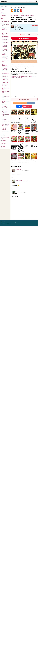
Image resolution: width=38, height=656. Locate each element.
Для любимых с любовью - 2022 (4, 104)
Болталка (2, 9)
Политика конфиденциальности (6, 223)
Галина (16, 191)
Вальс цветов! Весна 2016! (5, 89)
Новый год (2, 138)
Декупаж (1, 18)
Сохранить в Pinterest (27, 106)
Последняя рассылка (20, 222)
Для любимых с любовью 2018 (4, 112)
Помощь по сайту (13, 222)
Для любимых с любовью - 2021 (4, 107)
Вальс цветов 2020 (5, 39)
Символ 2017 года (5, 84)
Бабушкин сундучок (3, 6)
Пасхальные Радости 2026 (5, 71)
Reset (29, 34)
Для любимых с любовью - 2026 (4, 69)
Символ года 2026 (5, 66)
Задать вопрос (8, 222)
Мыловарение (2, 134)
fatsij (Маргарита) (18, 180)
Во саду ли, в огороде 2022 (5, 92)
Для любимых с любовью (4, 110)
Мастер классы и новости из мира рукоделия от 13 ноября (22, 15)
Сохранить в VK (31, 102)
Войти (26, 1)
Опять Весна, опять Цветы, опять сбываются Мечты (5, 122)
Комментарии (16, 3)
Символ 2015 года (5, 87)
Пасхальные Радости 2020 (5, 34)
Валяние (1, 12)
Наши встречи (2, 135)
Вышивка (1, 10)
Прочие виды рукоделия (4, 141)
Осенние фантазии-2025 (4, 65)
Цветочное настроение (4, 129)
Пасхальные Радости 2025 (5, 61)
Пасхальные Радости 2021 (5, 32)
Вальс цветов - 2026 (5, 73)
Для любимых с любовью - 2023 (4, 46)
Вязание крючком (3, 15)
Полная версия (3, 221)
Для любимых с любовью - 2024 (4, 50)
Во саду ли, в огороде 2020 (5, 97)
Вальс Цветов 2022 (5, 36)
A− (18, 34)
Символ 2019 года (5, 81)
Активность (9, 3)
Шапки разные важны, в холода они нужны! (5, 125)
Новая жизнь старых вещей (4, 137)
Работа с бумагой (3, 143)
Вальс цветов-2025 (5, 62)
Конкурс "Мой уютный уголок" (5, 115)
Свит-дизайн (2, 146)
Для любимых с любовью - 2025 (4, 58)
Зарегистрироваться (31, 1)
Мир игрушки (2, 132)
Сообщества (3, 3)
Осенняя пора (4, 119)
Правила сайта (3, 222)
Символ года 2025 (5, 56)
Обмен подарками (3, 140)
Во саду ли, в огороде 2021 (5, 94)
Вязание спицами (3, 13)
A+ (25, 34)
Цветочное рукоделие (5, 131)
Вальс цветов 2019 (5, 40)
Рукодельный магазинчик (4, 144)
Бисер (1, 7)
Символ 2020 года (5, 79)
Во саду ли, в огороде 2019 (5, 99)
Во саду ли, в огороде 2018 (5, 102)
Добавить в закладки (24, 38)
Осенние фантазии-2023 (4, 29)
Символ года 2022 (5, 76)
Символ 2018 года (5, 82)
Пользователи (23, 3)
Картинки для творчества (4, 21)
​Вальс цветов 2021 (5, 37)
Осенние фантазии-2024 (4, 54)
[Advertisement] (24, 87)
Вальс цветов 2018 (5, 42)
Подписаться (34, 25)
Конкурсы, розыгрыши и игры (5, 117)
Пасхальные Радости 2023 (5, 25)
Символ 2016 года (5, 85)
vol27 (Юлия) (17, 25)
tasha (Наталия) (18, 169)
